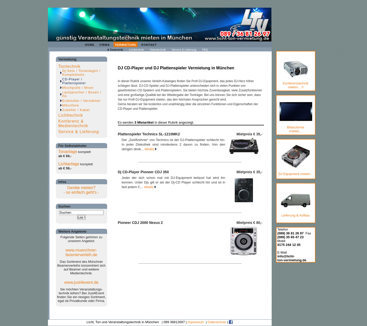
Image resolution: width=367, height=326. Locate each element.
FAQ (205, 49)
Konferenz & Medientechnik (73, 123)
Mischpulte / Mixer (78, 88)
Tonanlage (67, 151)
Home (90, 44)
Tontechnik (116, 49)
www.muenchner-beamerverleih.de (81, 252)
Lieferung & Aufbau (295, 203)
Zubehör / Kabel (76, 110)
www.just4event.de (81, 282)
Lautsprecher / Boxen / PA (81, 94)
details (150, 149)
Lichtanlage (68, 164)
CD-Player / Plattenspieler (74, 81)
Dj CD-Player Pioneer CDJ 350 (143, 172)
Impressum (196, 322)
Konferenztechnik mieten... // (295, 74)
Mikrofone (70, 105)
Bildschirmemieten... (295, 117)
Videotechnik (158, 49)
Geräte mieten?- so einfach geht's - (81, 190)
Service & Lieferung (184, 49)
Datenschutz (217, 322)
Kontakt (149, 44)
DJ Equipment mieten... (295, 160)
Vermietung (125, 44)
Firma (105, 44)
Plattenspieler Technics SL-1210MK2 (149, 134)
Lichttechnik (136, 49)
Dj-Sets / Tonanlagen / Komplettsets (81, 73)
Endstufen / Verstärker (81, 101)
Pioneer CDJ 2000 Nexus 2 (140, 223)
